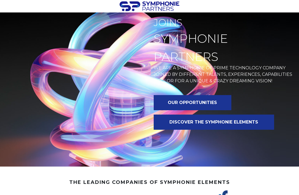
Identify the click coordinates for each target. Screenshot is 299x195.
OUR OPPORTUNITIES (192, 102)
